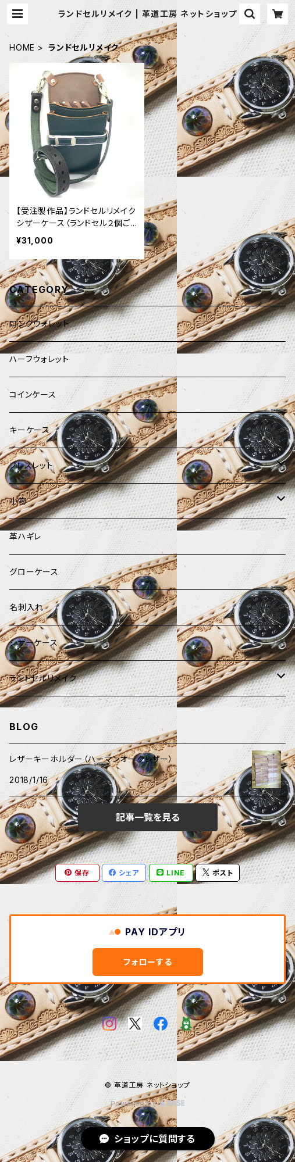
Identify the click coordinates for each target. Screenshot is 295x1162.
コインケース (32, 394)
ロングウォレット (39, 323)
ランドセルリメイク (43, 678)
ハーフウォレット (39, 359)
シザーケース (33, 643)
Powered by (148, 1103)
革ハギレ (25, 536)
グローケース (34, 572)
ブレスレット (31, 465)
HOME (22, 47)
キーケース (29, 430)
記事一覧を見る (148, 817)
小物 (18, 501)
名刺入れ (26, 607)
